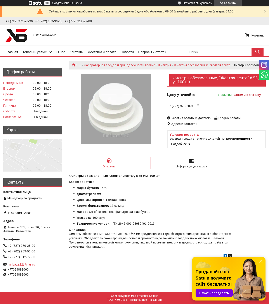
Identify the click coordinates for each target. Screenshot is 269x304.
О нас (60, 52)
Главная (11, 52)
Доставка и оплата (102, 52)
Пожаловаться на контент (146, 299)
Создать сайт (60, 3)
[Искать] (258, 52)
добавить (206, 3)
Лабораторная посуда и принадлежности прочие (119, 65)
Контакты (76, 52)
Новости (127, 52)
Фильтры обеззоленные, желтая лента (202, 65)
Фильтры (164, 65)
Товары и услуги (34, 52)
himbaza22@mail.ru (21, 264)
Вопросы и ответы (152, 52)
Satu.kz (153, 295)
